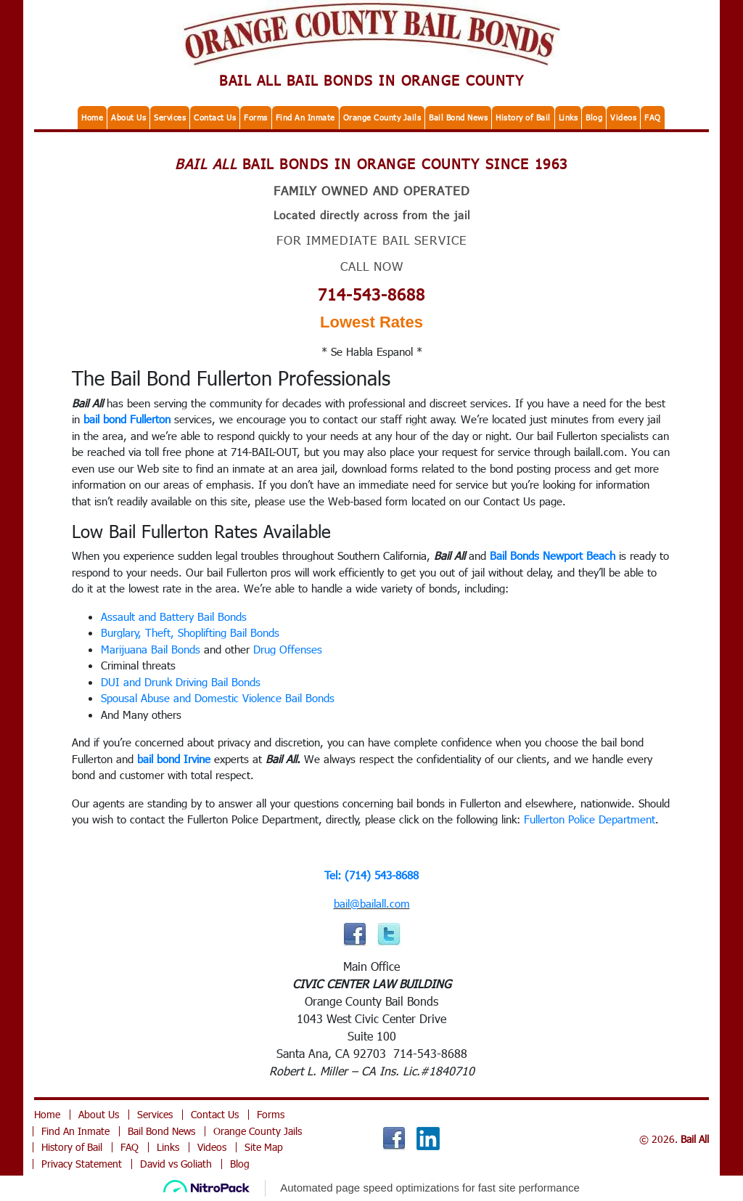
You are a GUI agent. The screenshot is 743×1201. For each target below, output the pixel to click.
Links (568, 117)
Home (92, 117)
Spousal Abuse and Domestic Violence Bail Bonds (217, 698)
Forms (256, 117)
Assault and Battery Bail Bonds (174, 616)
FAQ (652, 117)
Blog (594, 117)
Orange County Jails (382, 117)
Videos (623, 117)
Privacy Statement (81, 1164)
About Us (128, 117)
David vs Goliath (176, 1164)
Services (170, 117)
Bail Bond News (458, 117)
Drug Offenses (287, 649)
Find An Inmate (305, 117)
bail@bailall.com (372, 903)
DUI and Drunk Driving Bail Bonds (180, 682)
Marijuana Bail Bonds (150, 649)
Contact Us (215, 117)
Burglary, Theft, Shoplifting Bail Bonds (190, 632)
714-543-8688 (371, 294)
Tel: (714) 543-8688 (371, 875)
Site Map (264, 1147)
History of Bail (523, 117)
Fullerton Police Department (589, 819)
